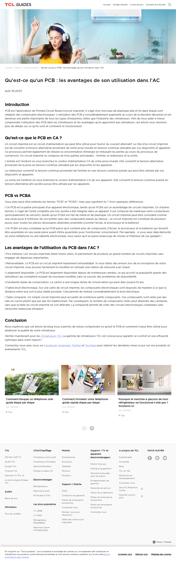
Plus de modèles (13, 513)
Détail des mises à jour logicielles (73, 521)
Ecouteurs (67, 461)
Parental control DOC (131, 496)
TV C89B (37, 511)
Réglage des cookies (161, 554)
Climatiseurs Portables (44, 461)
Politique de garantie (100, 468)
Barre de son (11, 498)
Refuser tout (141, 554)
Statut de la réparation (101, 492)
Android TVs (11, 471)
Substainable (125, 457)
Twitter (76, 345)
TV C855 (37, 515)
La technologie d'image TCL (16, 481)
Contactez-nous (70, 507)
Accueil (8, 67)
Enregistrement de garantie (99, 482)
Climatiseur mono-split (44, 457)
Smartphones (68, 457)
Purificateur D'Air (42, 495)
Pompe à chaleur (42, 471)
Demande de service (100, 488)
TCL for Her (124, 471)
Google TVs (10, 466)
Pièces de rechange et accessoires (73, 501)
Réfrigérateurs (40, 486)
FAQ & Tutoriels (98, 464)
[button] (92, 428)
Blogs (18, 67)
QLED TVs (10, 461)
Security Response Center (131, 489)
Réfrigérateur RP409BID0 (40, 521)
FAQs (64, 491)
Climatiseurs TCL (51, 336)
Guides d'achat (31, 67)
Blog (121, 466)
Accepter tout (125, 554)
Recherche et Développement (127, 477)
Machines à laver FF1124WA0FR (41, 529)
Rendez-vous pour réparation (71, 513)
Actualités (124, 461)
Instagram (64, 345)
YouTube (90, 345)
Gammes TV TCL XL (15, 475)
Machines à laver (41, 491)
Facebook (50, 345)
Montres (66, 471)
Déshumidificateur (42, 466)
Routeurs (66, 475)
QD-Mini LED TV (13, 457)
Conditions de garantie (73, 495)
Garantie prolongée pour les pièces (100, 474)
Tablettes (66, 466)
